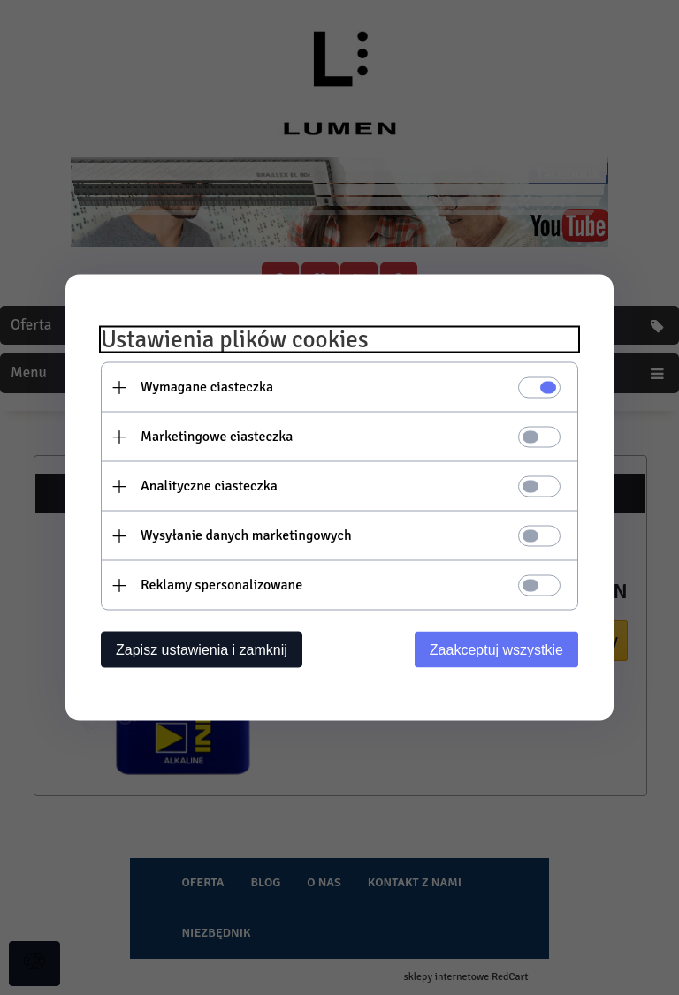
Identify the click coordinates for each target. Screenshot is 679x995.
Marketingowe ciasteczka (217, 436)
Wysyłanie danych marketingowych (246, 535)
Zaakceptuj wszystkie (496, 649)
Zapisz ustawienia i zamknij (201, 649)
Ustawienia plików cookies (235, 340)
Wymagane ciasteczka (207, 387)
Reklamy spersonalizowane (221, 585)
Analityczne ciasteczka (209, 486)
